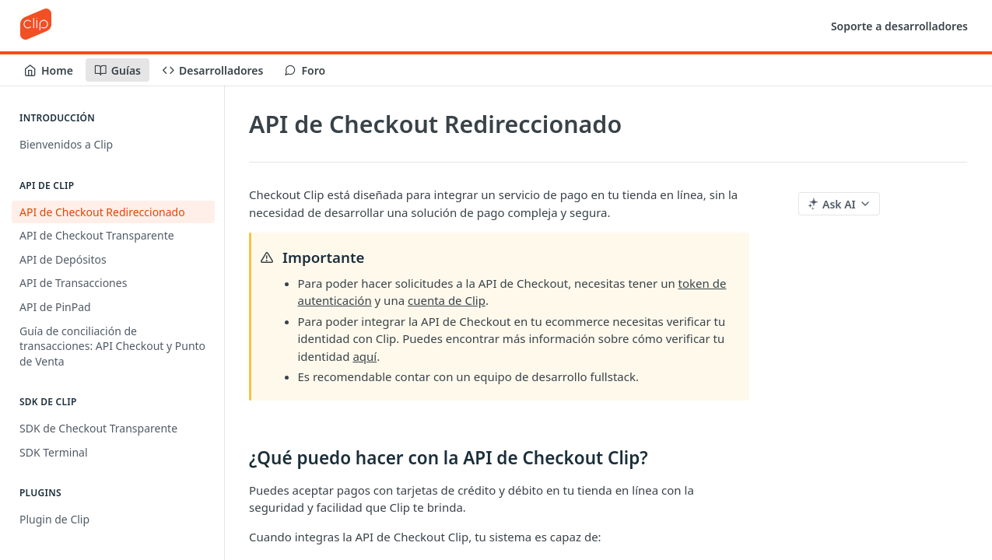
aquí (364, 356)
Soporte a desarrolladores (899, 26)
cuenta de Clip (446, 300)
